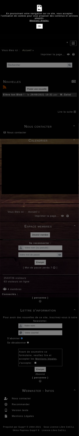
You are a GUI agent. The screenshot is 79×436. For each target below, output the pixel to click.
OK (39, 26)
